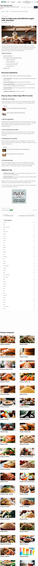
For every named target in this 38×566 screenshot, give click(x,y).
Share (11, 210)
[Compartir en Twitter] (6, 22)
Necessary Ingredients (8, 56)
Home (2, 11)
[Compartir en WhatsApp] (8, 22)
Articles (7, 11)
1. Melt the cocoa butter (10, 59)
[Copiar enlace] (9, 22)
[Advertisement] (19, 324)
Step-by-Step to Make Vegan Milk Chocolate (12, 57)
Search (36, 7)
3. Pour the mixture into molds (12, 63)
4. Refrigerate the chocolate (11, 64)
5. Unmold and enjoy (10, 66)
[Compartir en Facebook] (4, 22)
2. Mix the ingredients (10, 61)
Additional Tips (6, 68)
